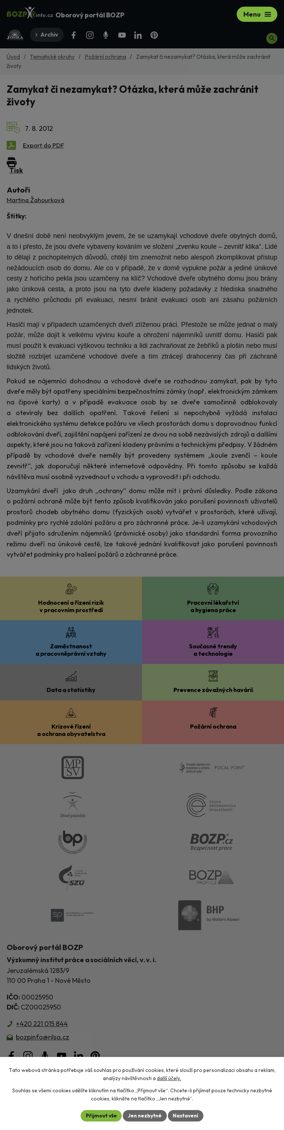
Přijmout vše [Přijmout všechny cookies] (100, 1115)
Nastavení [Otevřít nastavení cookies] (186, 1115)
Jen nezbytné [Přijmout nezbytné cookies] (144, 1115)
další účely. (169, 1078)
